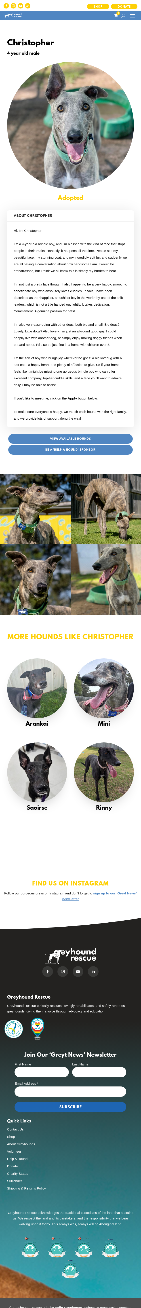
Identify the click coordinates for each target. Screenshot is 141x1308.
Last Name (80, 1064)
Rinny (104, 808)
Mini (104, 724)
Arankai (37, 724)
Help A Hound (17, 1159)
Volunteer (14, 1151)
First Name (23, 1064)
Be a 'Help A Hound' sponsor (70, 450)
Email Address (26, 1083)
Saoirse (37, 808)
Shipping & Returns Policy (26, 1188)
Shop (98, 6)
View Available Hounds (70, 439)
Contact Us (15, 1129)
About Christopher (33, 216)
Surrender (14, 1181)
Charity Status (17, 1173)
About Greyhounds (21, 1144)
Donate (124, 6)
